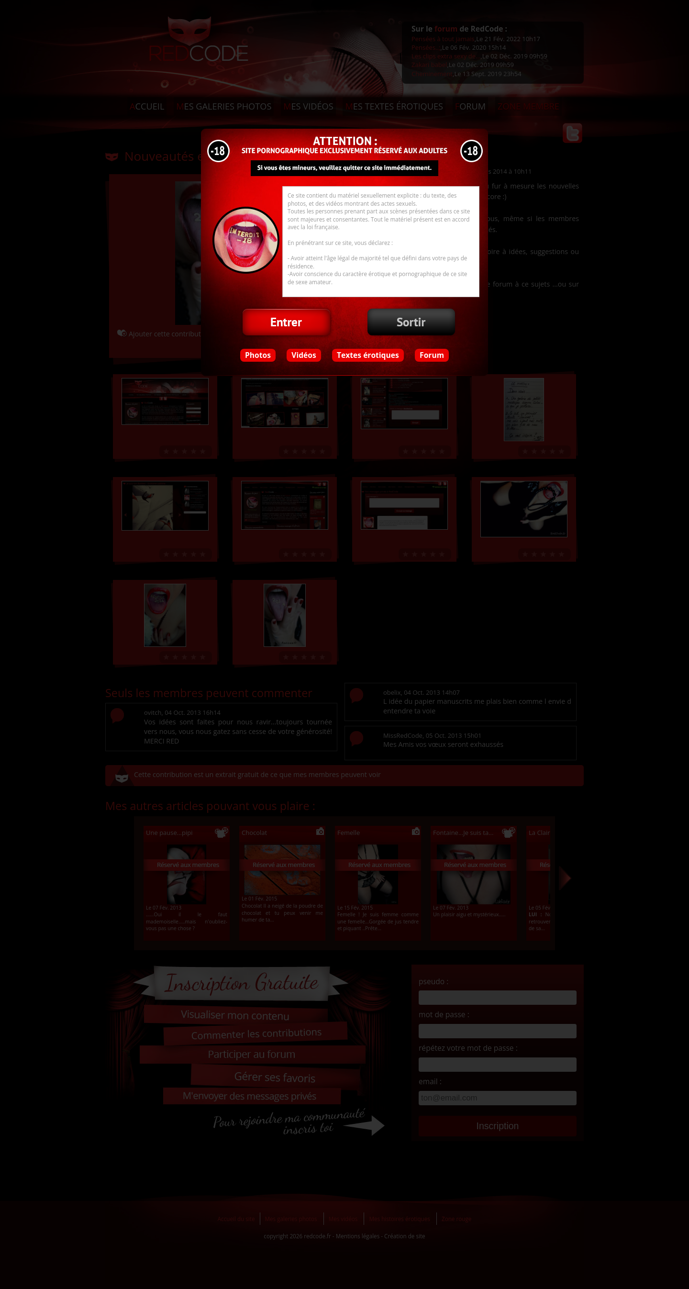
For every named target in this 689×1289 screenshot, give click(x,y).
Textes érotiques (368, 355)
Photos (258, 355)
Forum (432, 355)
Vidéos (303, 355)
